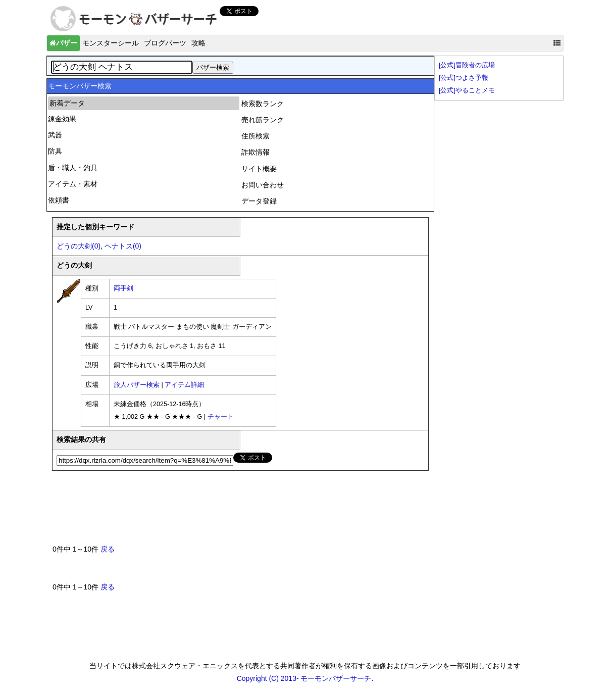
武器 (55, 135)
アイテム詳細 (184, 384)
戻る (107, 549)
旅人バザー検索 (137, 384)
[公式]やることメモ (467, 90)
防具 (55, 151)
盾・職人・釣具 (72, 168)
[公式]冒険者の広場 (467, 65)
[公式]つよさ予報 (463, 77)
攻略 (198, 43)
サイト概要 (259, 169)
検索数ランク (262, 104)
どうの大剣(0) (78, 246)
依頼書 (58, 200)
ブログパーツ (165, 43)
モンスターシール (110, 43)
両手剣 (123, 288)
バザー (63, 43)
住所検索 (255, 136)
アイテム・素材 (72, 184)
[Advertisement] (236, 511)
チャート (221, 416)
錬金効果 (62, 119)
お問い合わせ (262, 185)
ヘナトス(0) (123, 246)
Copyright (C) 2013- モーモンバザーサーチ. (305, 678)
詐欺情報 (255, 152)
